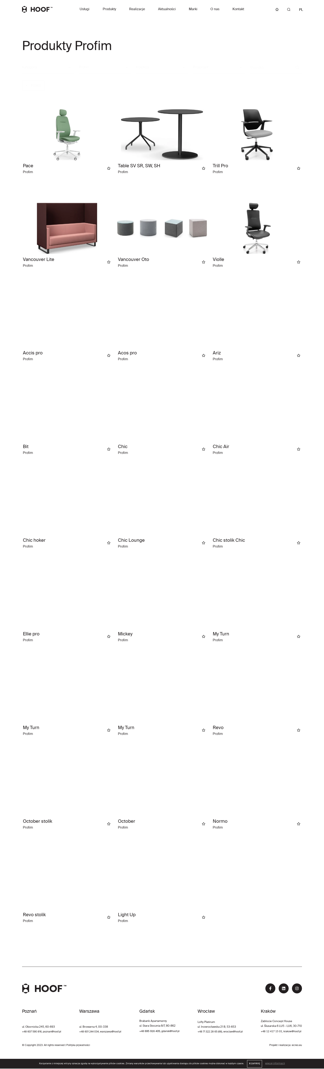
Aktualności (167, 9)
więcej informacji (275, 1064)
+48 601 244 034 (90, 1032)
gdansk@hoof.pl (172, 1031)
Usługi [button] (84, 9)
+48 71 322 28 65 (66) (209, 1032)
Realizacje (137, 9)
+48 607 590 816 (33, 1032)
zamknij (254, 1064)
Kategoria (29, 67)
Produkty (109, 9)
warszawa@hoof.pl (113, 1032)
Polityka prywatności (78, 1045)
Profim (33, 85)
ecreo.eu (297, 1045)
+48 (142, 1031)
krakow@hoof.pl (292, 1032)
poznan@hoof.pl (55, 1032)
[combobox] (105, 67)
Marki (193, 9)
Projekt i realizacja (280, 1045)
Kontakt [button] (238, 9)
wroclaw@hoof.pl (234, 1032)
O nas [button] (214, 9)
